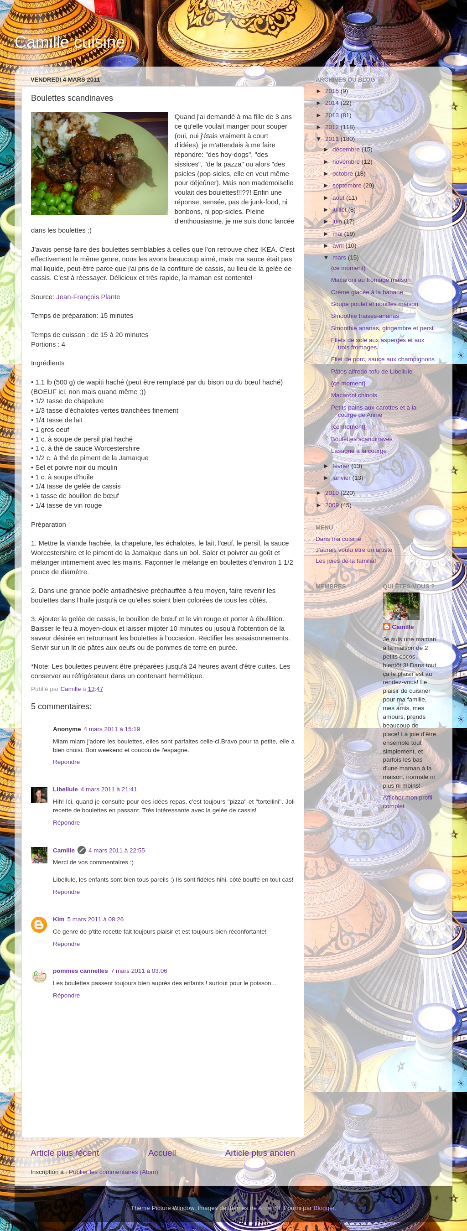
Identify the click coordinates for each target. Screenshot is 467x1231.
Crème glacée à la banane (367, 292)
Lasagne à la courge (359, 450)
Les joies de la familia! (346, 560)
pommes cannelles (80, 970)
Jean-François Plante (88, 297)
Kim (59, 919)
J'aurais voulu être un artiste (354, 549)
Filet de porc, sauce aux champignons (383, 359)
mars (340, 257)
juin (338, 221)
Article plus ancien (260, 1153)
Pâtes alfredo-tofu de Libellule (372, 371)
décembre (347, 149)
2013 (333, 115)
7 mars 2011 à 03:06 (139, 970)
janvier (342, 477)
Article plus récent (65, 1153)
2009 (333, 505)
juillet (340, 209)
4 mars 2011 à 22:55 (116, 850)
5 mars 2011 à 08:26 (95, 919)
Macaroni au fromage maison (371, 279)
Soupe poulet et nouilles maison (374, 304)
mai (338, 233)
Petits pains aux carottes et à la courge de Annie (374, 411)
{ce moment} (348, 268)
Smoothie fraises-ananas (365, 315)
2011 (333, 138)
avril (339, 245)
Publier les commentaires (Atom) (113, 1172)
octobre (343, 173)
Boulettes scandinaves (362, 439)
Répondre (66, 761)
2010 (333, 492)
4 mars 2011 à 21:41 (109, 789)
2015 (333, 91)
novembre (347, 161)
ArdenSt (269, 1208)
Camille (64, 850)
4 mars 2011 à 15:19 (112, 729)
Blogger (324, 1208)
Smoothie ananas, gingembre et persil (383, 328)
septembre (347, 185)
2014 (333, 102)
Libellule (65, 789)
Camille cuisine (70, 42)
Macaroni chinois (354, 395)
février (341, 465)
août (339, 197)
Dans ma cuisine (338, 538)
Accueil (162, 1153)
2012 (333, 127)
